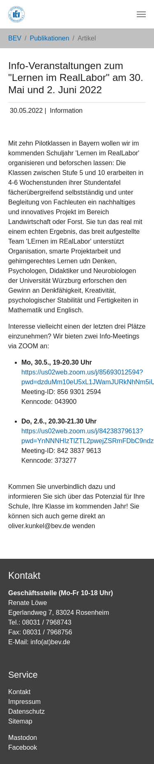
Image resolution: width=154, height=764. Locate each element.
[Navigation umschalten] (141, 14)
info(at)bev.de (50, 642)
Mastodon (22, 737)
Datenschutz (26, 711)
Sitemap (20, 721)
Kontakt (19, 691)
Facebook (22, 747)
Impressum (24, 701)
